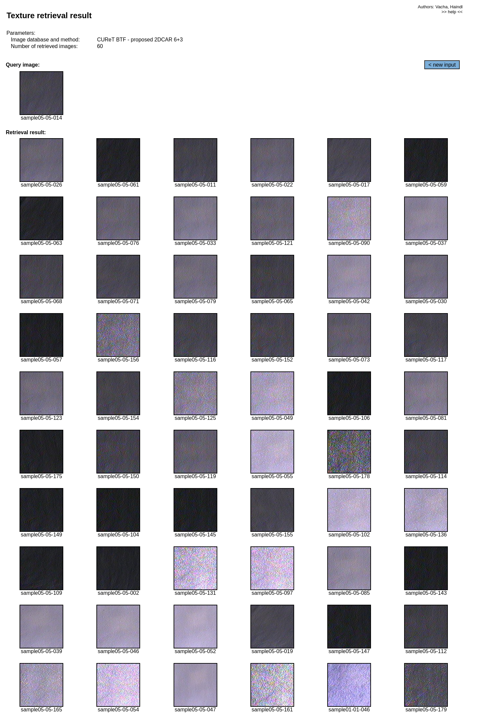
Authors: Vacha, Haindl (440, 6)
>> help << (452, 11)
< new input (441, 65)
